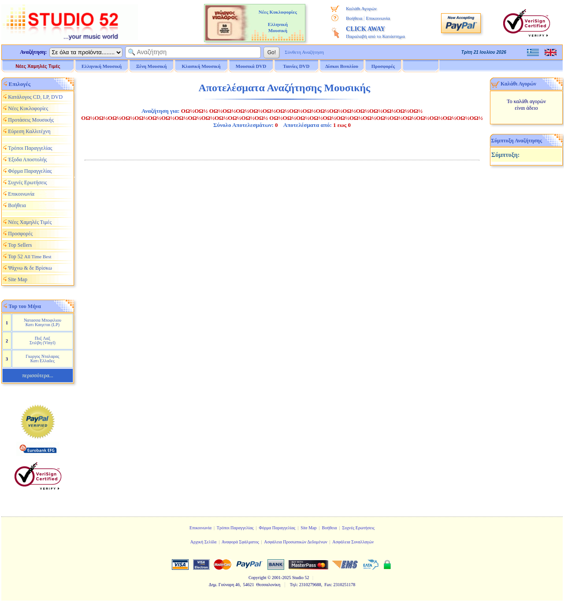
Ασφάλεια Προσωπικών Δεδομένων (295, 541)
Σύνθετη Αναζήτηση (304, 52)
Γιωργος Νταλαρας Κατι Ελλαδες (42, 358)
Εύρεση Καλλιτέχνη (29, 131)
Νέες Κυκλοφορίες (28, 108)
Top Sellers (20, 245)
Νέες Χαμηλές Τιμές (37, 66)
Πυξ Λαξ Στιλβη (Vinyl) (43, 340)
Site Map (17, 279)
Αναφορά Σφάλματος (240, 541)
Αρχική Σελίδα (203, 541)
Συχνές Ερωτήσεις (27, 182)
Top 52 (29, 256)
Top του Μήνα (25, 306)
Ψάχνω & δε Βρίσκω (30, 268)
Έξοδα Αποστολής (27, 159)
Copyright (258, 577)
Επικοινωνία (378, 18)
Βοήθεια (354, 18)
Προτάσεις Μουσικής (31, 120)
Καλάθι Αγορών (361, 8)
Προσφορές (383, 66)
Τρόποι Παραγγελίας (30, 148)
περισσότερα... (37, 375)
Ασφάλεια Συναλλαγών (353, 541)
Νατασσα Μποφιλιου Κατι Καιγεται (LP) (42, 322)
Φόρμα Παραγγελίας (30, 171)
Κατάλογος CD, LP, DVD (35, 97)
